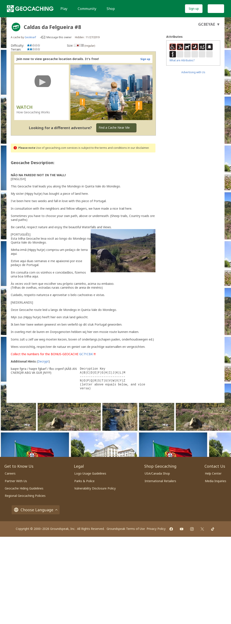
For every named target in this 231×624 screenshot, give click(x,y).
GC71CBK (86, 354)
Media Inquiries (215, 481)
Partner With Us (16, 481)
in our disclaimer (138, 148)
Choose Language (36, 509)
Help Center (213, 473)
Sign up (194, 8)
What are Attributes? (182, 60)
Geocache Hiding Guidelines (24, 488)
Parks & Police (84, 481)
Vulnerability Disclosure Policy (95, 488)
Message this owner (59, 37)
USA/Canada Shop (157, 473)
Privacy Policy (156, 529)
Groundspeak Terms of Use (126, 529)
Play (63, 8)
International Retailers (160, 481)
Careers (10, 473)
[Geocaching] (30, 8)
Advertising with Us (193, 72)
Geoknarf (30, 37)
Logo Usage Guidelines (90, 473)
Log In (215, 8)
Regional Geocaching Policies (25, 496)
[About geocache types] (16, 27)
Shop (111, 8)
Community (87, 8)
